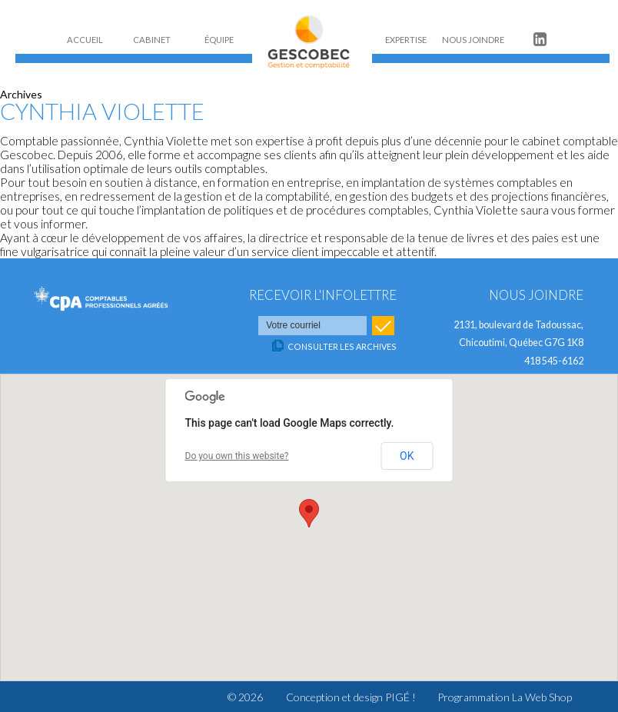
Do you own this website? (237, 456)
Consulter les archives (342, 346)
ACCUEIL (85, 40)
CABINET (152, 40)
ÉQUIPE (219, 40)
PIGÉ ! (400, 697)
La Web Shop (542, 697)
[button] (309, 513)
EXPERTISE (406, 40)
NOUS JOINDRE (473, 40)
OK (407, 456)
